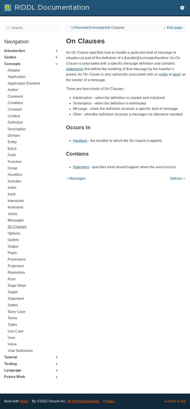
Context (14, 116)
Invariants (15, 207)
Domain (14, 135)
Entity (12, 142)
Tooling (10, 364)
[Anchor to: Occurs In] (95, 127)
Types (12, 324)
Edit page (174, 27)
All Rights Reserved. (83, 401)
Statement (16, 298)
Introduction (14, 51)
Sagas (13, 292)
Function (15, 162)
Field (12, 155)
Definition (15, 122)
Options (14, 233)
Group (13, 168)
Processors (17, 259)
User (11, 337)
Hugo (24, 401)
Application (17, 77)
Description (17, 129)
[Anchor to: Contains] (93, 154)
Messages (16, 220)
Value (12, 344)
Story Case (16, 312)
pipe (176, 74)
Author (13, 90)
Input (12, 194)
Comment (15, 96)
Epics (12, 148)
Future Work (14, 377)
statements (74, 69)
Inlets (12, 187)
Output (13, 246)
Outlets (13, 240)
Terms (12, 318)
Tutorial (10, 357)
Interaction (16, 201)
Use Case (16, 331)
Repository (16, 272)
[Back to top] (175, 401)
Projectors (16, 266)
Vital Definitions (20, 351)
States (13, 305)
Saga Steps (17, 285)
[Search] (31, 28)
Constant (15, 109)
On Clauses (17, 227)
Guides (10, 57)
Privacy (109, 401)
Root (11, 279)
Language (12, 370)
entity (163, 74)
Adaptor (14, 70)
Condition (15, 103)
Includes (14, 181)
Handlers (15, 174)
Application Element (24, 83)
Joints (12, 214)
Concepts (12, 64)
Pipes (12, 253)
